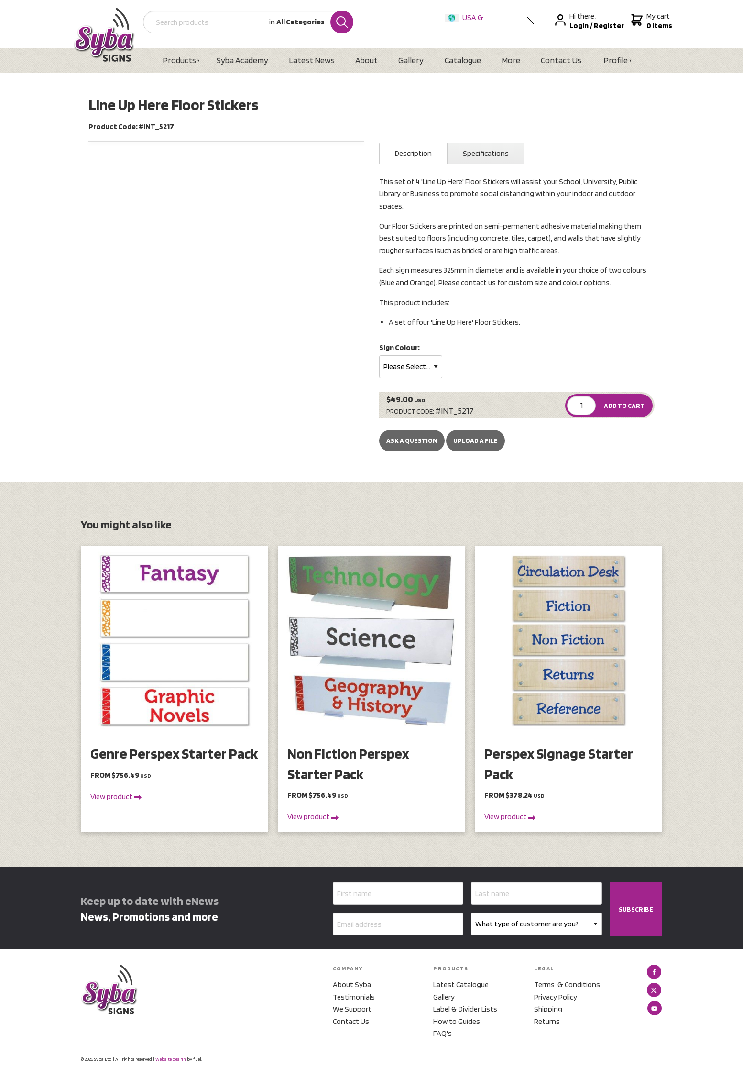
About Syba (352, 984)
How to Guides (456, 1021)
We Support (352, 1008)
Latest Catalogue (461, 984)
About (366, 60)
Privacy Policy (555, 996)
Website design (170, 1059)
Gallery (411, 60)
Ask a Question (411, 440)
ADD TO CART (624, 405)
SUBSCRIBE (636, 909)
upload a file (475, 440)
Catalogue (463, 60)
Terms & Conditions (567, 984)
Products (179, 60)
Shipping (548, 1008)
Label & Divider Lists (465, 1008)
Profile (615, 60)
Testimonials (354, 996)
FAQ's (442, 1033)
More (511, 60)
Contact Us (561, 60)
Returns (547, 1021)
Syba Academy (242, 60)
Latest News (312, 60)
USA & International (466, 23)
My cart (650, 21)
